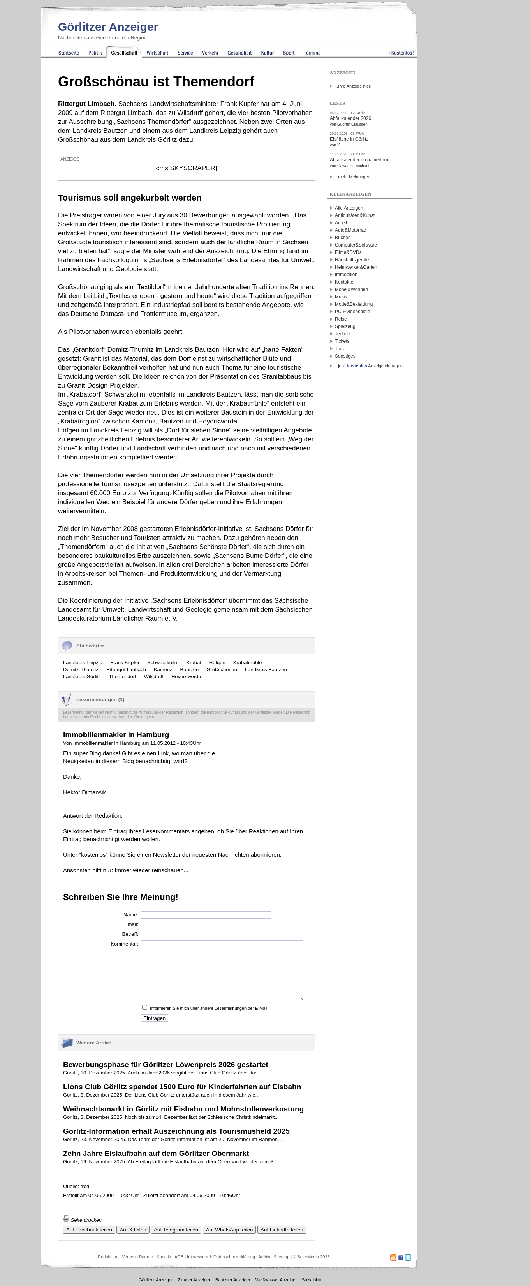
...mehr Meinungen (352, 177)
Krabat (194, 662)
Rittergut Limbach (126, 669)
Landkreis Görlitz (82, 676)
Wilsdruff (154, 676)
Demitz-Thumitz (81, 669)
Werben (128, 1256)
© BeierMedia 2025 (311, 1256)
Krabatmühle (247, 662)
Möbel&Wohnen (351, 289)
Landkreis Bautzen (266, 669)
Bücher (342, 238)
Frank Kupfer (124, 662)
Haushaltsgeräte (352, 260)
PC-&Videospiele (352, 312)
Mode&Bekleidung (354, 304)
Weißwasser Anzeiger (276, 1279)
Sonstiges (345, 356)
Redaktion (107, 1256)
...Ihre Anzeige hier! (353, 86)
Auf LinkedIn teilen (282, 1230)
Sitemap (281, 1256)
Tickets (342, 341)
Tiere (340, 349)
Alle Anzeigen (349, 208)
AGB (178, 1256)
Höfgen (217, 662)
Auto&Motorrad (350, 230)
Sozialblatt (312, 1279)
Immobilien (346, 275)
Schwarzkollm (162, 662)
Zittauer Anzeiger (194, 1279)
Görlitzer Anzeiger (108, 26)
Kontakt (164, 1256)
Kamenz (163, 669)
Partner (146, 1256)
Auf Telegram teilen (176, 1230)
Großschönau (221, 669)
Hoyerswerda (186, 676)
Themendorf (122, 676)
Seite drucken (82, 1220)
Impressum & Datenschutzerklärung (221, 1256)
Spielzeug (345, 326)
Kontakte (344, 282)
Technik (343, 334)
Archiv (264, 1256)
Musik (341, 297)
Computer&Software (356, 245)
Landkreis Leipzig (82, 662)
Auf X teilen (133, 1230)
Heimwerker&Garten (356, 267)
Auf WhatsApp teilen (229, 1230)
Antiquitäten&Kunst (355, 215)
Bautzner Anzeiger (232, 1279)
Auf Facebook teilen (89, 1230)
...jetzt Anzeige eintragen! (369, 366)
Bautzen (189, 669)
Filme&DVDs (348, 252)
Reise (341, 319)
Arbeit (341, 223)
